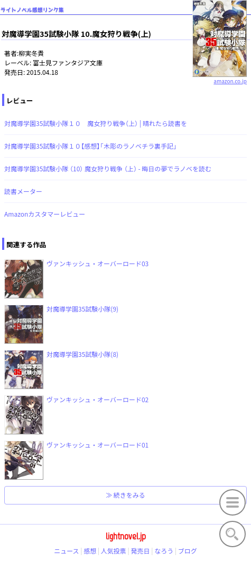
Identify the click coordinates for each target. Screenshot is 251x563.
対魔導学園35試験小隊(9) (82, 308)
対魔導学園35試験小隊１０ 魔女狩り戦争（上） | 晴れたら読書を (95, 123)
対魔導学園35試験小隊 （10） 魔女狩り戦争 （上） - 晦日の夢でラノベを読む (107, 168)
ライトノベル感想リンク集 (32, 9)
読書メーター (23, 191)
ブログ (187, 550)
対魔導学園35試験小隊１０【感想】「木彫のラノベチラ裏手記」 (90, 145)
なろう (163, 550)
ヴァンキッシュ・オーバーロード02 (97, 399)
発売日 (140, 550)
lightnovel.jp (126, 536)
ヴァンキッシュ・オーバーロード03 (97, 263)
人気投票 (113, 550)
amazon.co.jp (219, 77)
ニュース (66, 550)
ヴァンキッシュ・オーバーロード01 (97, 444)
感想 (89, 550)
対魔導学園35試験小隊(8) (82, 354)
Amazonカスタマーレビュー (44, 213)
